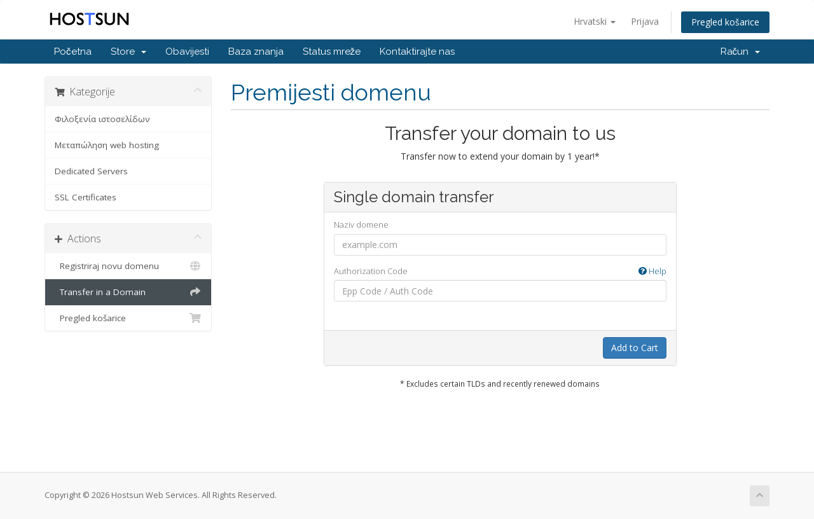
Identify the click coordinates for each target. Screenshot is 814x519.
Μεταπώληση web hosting (107, 145)
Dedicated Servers (91, 171)
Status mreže (332, 51)
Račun (741, 51)
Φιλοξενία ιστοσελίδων (102, 119)
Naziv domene (361, 224)
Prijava (645, 21)
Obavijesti (187, 51)
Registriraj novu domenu (128, 265)
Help (652, 271)
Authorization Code (500, 271)
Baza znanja (256, 51)
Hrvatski (595, 21)
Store (128, 51)
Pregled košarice (725, 22)
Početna (73, 51)
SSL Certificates (85, 197)
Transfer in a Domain (128, 292)
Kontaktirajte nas (417, 51)
